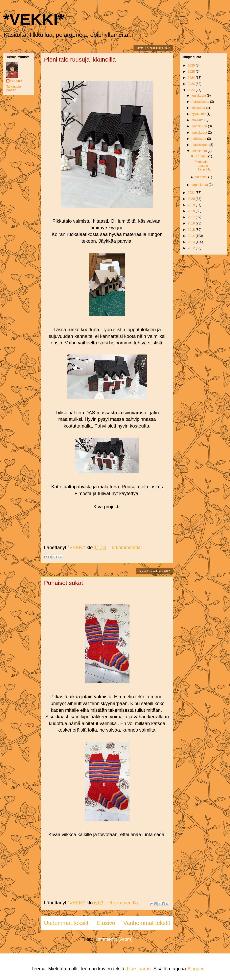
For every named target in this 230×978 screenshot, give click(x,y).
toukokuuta (200, 132)
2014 (192, 236)
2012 (192, 248)
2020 (192, 199)
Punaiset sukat (63, 583)
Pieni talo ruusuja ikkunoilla (80, 59)
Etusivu (106, 923)
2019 (192, 205)
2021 (192, 192)
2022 (192, 90)
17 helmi (201, 156)
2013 (192, 242)
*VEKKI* (33, 19)
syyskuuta (199, 114)
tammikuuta (200, 184)
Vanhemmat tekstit (146, 923)
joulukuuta (199, 95)
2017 (192, 217)
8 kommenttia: (127, 547)
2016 (192, 223)
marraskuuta (201, 101)
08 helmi (201, 177)
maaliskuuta (200, 144)
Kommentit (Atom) (113, 939)
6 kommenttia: (125, 902)
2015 (192, 229)
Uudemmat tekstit (66, 923)
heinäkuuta (200, 126)
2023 (192, 84)
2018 (192, 211)
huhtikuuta (199, 138)
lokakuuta (199, 107)
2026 (192, 65)
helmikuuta (200, 151)
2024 (192, 77)
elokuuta (198, 120)
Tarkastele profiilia (13, 88)
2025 (192, 71)
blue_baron (139, 968)
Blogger (195, 968)
